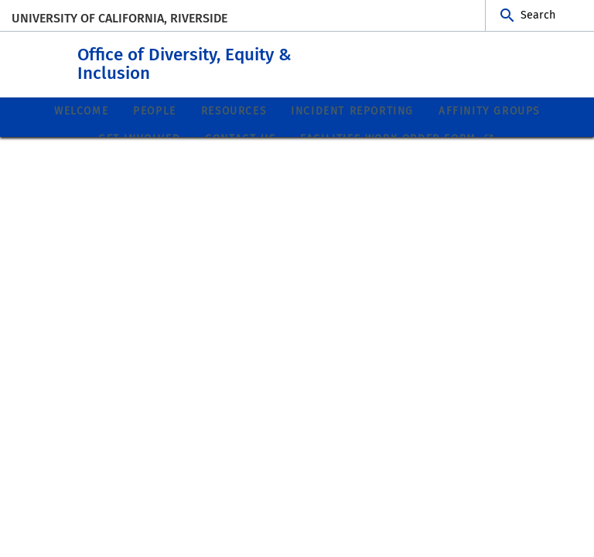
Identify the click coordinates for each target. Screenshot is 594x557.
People (154, 110)
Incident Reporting (352, 110)
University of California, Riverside (119, 18)
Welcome (81, 110)
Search (538, 15)
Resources (233, 110)
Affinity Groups (489, 110)
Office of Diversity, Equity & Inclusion (260, 60)
